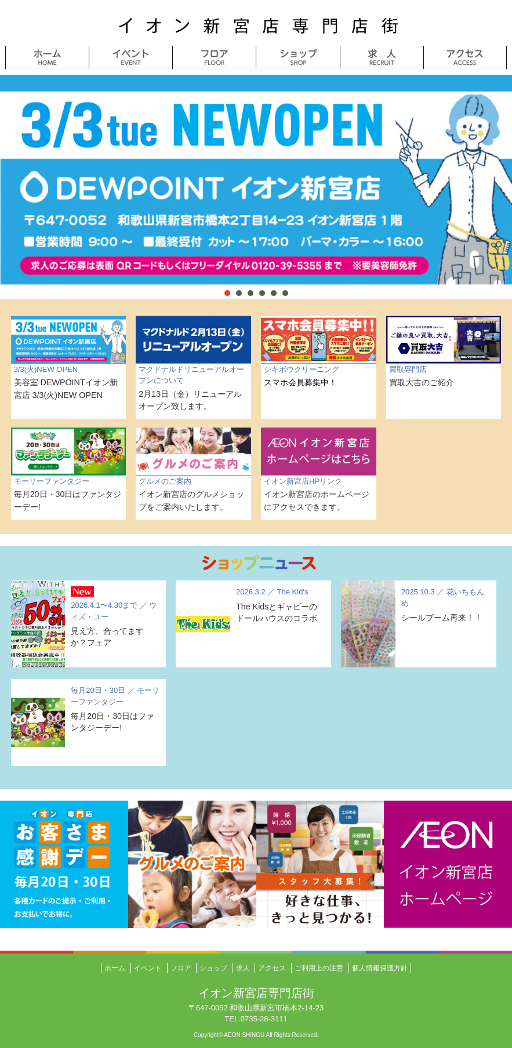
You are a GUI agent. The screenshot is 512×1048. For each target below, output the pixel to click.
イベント (148, 968)
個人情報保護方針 (380, 968)
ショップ (213, 968)
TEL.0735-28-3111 (255, 1018)
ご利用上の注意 (319, 968)
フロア (180, 968)
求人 (243, 968)
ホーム (114, 968)
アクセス (272, 968)
